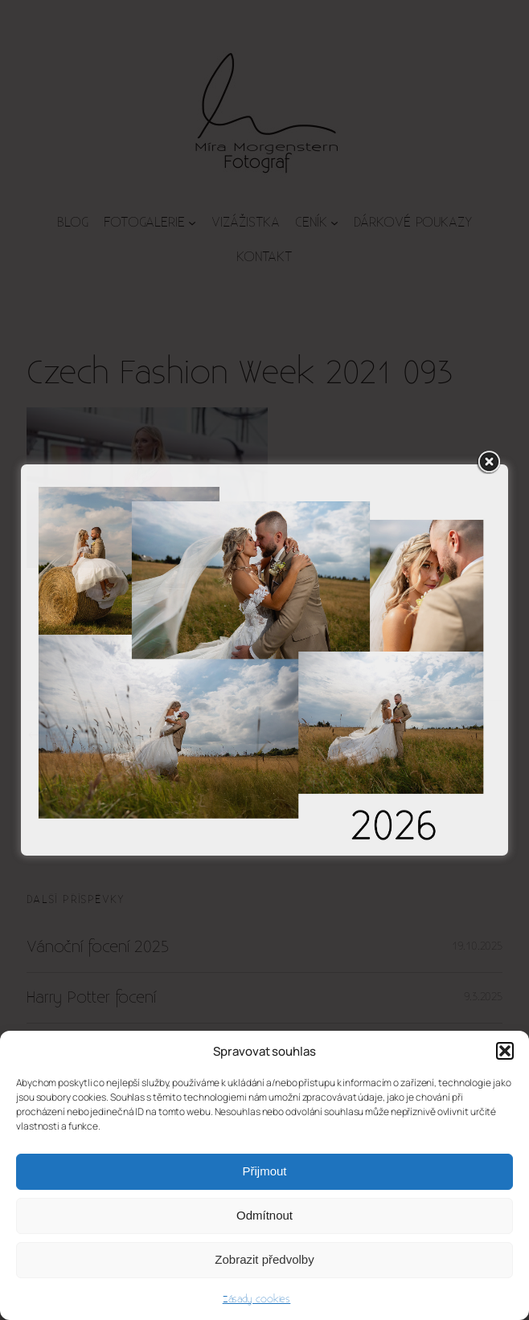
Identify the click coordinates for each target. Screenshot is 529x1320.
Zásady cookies (257, 1299)
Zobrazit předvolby (264, 1259)
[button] (505, 1051)
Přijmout (264, 1171)
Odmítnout (264, 1215)
